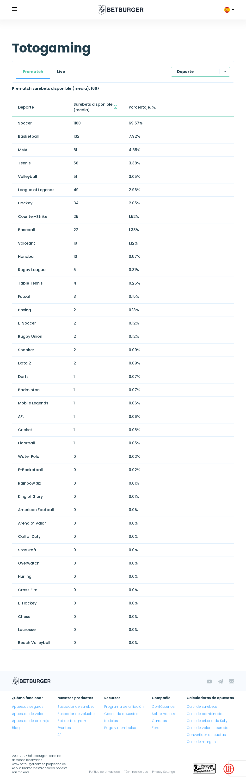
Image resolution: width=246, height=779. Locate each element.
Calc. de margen (201, 741)
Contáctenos (163, 706)
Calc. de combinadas (205, 713)
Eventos (64, 727)
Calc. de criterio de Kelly (207, 720)
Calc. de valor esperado (207, 727)
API (59, 734)
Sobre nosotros (165, 713)
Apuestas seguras (27, 706)
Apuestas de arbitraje (30, 720)
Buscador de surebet (75, 706)
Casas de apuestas (121, 713)
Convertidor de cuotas (206, 734)
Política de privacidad (104, 772)
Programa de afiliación (124, 706)
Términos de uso (136, 772)
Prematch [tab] (33, 71)
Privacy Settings (163, 772)
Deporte (185, 71)
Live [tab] (61, 71)
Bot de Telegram (71, 720)
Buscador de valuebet (76, 713)
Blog (16, 727)
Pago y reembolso (120, 727)
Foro (156, 727)
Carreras (159, 720)
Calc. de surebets (202, 706)
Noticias (111, 720)
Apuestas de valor (27, 713)
